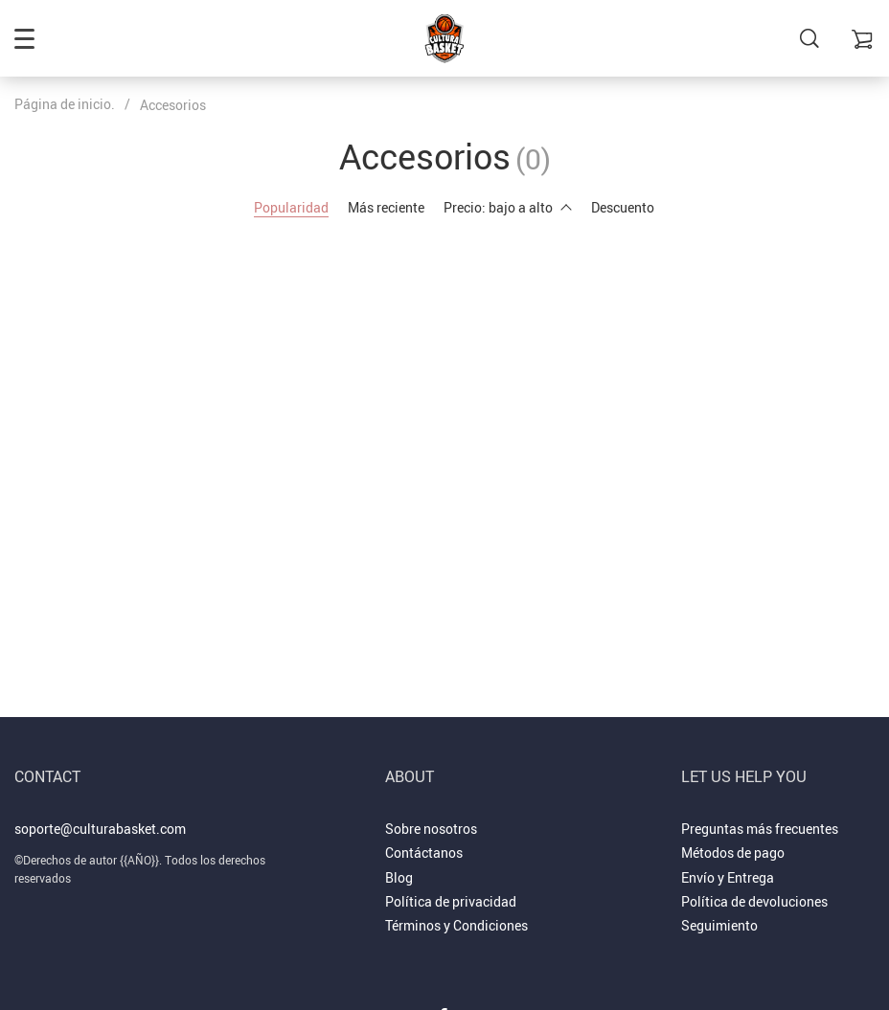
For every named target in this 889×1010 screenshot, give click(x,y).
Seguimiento (719, 925)
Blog (399, 877)
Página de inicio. (64, 104)
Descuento (622, 207)
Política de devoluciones (754, 901)
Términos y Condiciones (456, 925)
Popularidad (291, 207)
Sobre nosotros (431, 828)
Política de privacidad (450, 901)
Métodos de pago (733, 852)
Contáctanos (424, 852)
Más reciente (386, 207)
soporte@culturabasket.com (100, 828)
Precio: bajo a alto (508, 207)
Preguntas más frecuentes (759, 828)
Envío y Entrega (727, 877)
